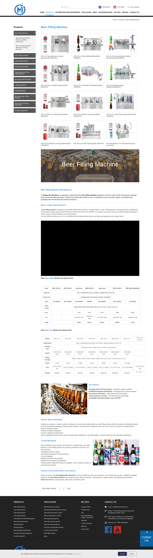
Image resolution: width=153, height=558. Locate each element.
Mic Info (117, 12)
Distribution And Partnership (67, 12)
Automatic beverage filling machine (53, 527)
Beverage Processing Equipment (22, 104)
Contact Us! (146, 539)
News (95, 12)
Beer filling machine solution (52, 507)
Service (125, 12)
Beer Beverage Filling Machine (22, 97)
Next (69, 488)
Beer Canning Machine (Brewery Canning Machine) (23, 47)
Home (42, 12)
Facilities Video (85, 510)
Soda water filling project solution (53, 512)
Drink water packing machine (52, 521)
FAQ (82, 512)
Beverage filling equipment (51, 518)
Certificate (84, 520)
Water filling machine (50, 533)
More (45, 536)
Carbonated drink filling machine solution (55, 510)
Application (86, 12)
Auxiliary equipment (21, 110)
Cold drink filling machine (51, 530)
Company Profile (85, 507)
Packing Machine (20, 91)
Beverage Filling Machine (23, 79)
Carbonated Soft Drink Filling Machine (22, 73)
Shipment (83, 526)
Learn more (77, 554)
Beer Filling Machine (132, 20)
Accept (122, 554)
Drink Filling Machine (21, 66)
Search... (66, 7)
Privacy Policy (85, 529)
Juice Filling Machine (21, 55)
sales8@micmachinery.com (120, 507)
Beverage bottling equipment (52, 524)
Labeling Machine (20, 85)
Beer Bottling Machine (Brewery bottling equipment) (23, 39)
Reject (132, 554)
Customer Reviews (86, 523)
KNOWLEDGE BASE (105, 12)
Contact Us (134, 12)
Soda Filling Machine (21, 61)
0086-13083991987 (122, 522)
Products (50, 12)
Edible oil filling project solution (52, 515)
